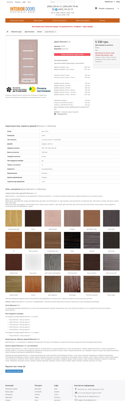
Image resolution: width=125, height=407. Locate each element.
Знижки (102, 20)
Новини (56, 391)
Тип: (96, 50)
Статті (56, 394)
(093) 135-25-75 (65, 9)
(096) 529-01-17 (54, 6)
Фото (29, 2)
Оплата (37, 394)
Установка (38, 391)
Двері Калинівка (29, 31)
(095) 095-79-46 (70, 6)
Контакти (10, 2)
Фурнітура (8, 397)
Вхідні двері (38, 20)
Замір (36, 397)
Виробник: (58, 49)
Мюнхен (39, 31)
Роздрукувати (62, 114)
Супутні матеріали (59, 20)
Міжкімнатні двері (17, 20)
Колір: (97, 47)
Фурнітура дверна (83, 20)
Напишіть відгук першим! (69, 112)
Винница (65, 49)
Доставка (38, 389)
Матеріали (8, 394)
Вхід (118, 1)
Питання (57, 397)
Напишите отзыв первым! (14, 371)
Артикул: (57, 46)
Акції (55, 389)
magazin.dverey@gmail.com (87, 400)
